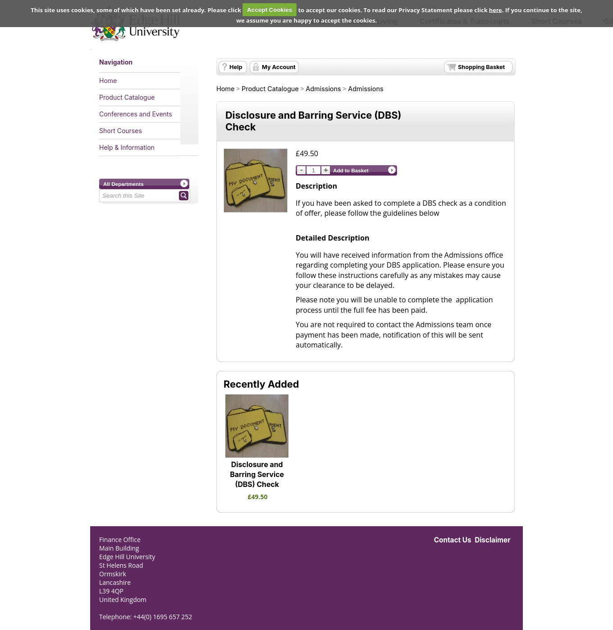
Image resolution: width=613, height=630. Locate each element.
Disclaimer (492, 540)
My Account (279, 67)
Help (235, 67)
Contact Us (452, 540)
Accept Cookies (269, 9)
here (495, 9)
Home (108, 80)
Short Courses (120, 130)
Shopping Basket (481, 67)
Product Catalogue (127, 97)
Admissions (323, 89)
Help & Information (127, 147)
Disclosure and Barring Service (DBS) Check (257, 474)
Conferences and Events (135, 114)
